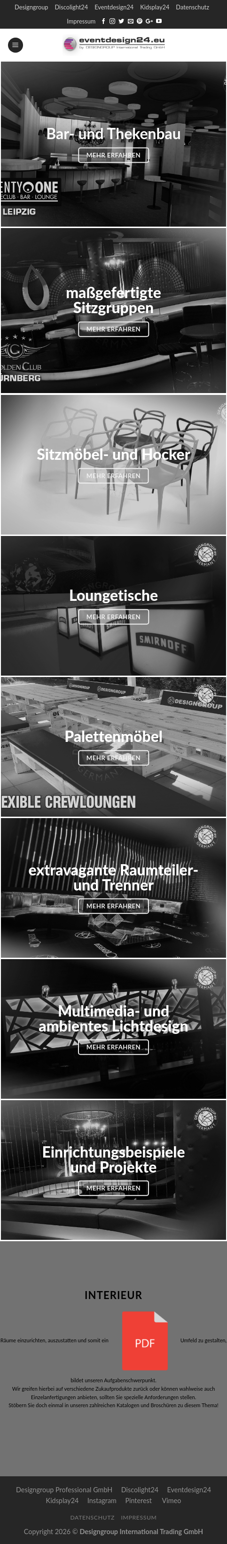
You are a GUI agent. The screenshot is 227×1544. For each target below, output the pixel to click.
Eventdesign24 (113, 7)
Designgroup (31, 7)
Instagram (102, 1501)
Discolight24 (71, 7)
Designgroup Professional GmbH (64, 1490)
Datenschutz (192, 7)
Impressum (81, 21)
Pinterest (138, 1501)
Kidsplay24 (154, 7)
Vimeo (171, 1501)
